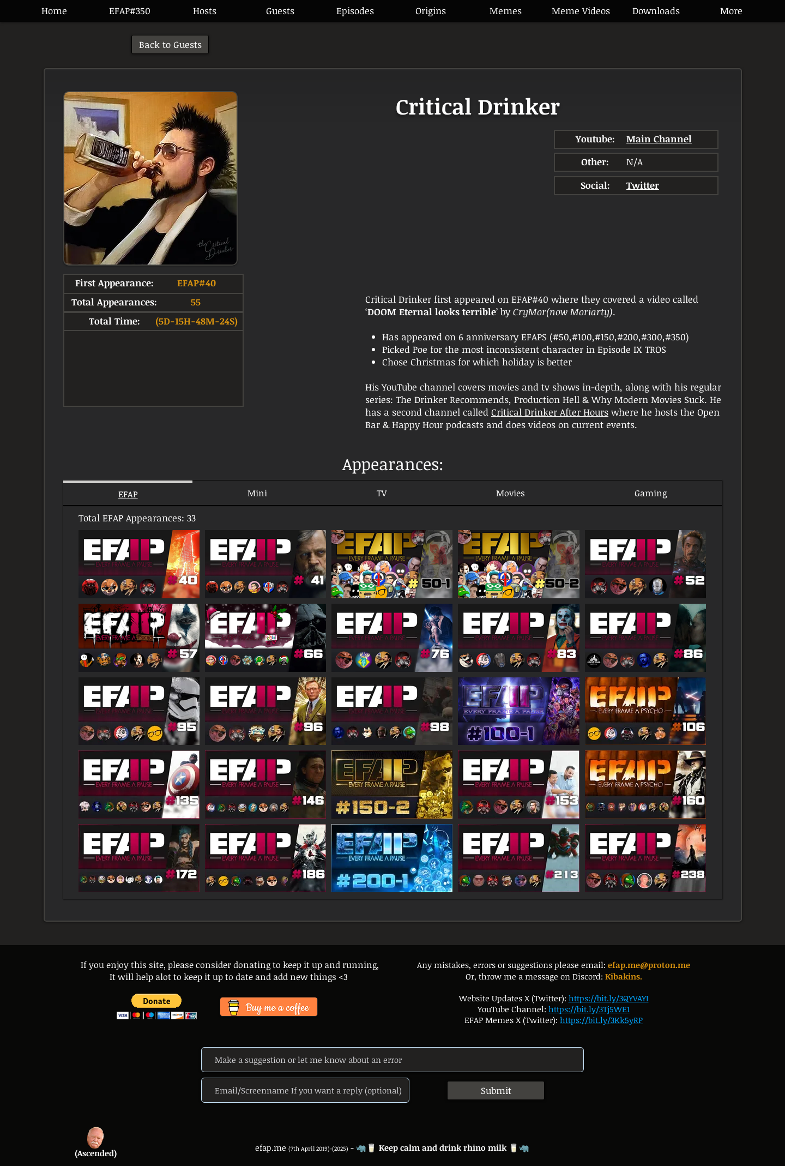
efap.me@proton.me (649, 964)
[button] (354, 11)
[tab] (127, 492)
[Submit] (496, 1090)
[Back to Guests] (170, 44)
